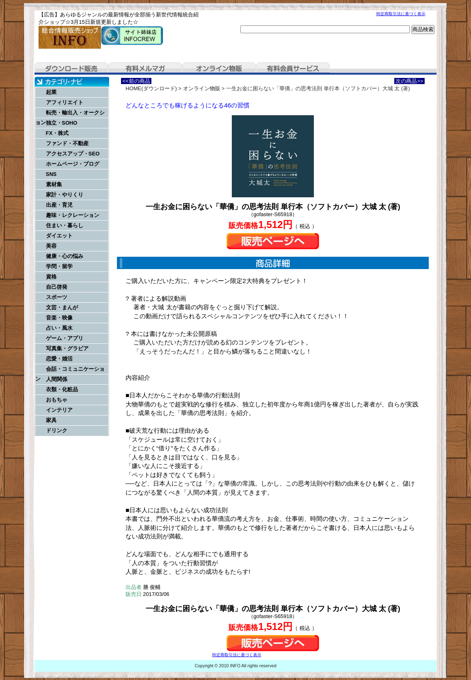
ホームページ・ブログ (72, 164)
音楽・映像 (59, 318)
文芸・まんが (62, 307)
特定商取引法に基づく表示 (400, 13)
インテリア (59, 410)
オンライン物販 (219, 68)
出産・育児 (59, 205)
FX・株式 (57, 133)
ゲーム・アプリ (64, 338)
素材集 (54, 184)
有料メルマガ (145, 68)
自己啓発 (56, 287)
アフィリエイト (64, 102)
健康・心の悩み (64, 256)
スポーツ (56, 297)
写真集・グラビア (67, 348)
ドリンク (56, 430)
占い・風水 (59, 328)
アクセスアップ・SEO (73, 154)
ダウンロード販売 (71, 68)
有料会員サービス (293, 68)
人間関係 (56, 379)
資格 (51, 277)
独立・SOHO (62, 123)
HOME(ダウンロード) (151, 88)
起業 (51, 92)
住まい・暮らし (64, 225)
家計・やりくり (64, 195)
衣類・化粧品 (62, 389)
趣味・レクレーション (72, 215)
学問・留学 (59, 266)
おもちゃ (56, 400)
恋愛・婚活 (59, 359)
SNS (51, 174)
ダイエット (59, 236)
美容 (51, 246)
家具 (51, 420)
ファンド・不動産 (67, 143)
